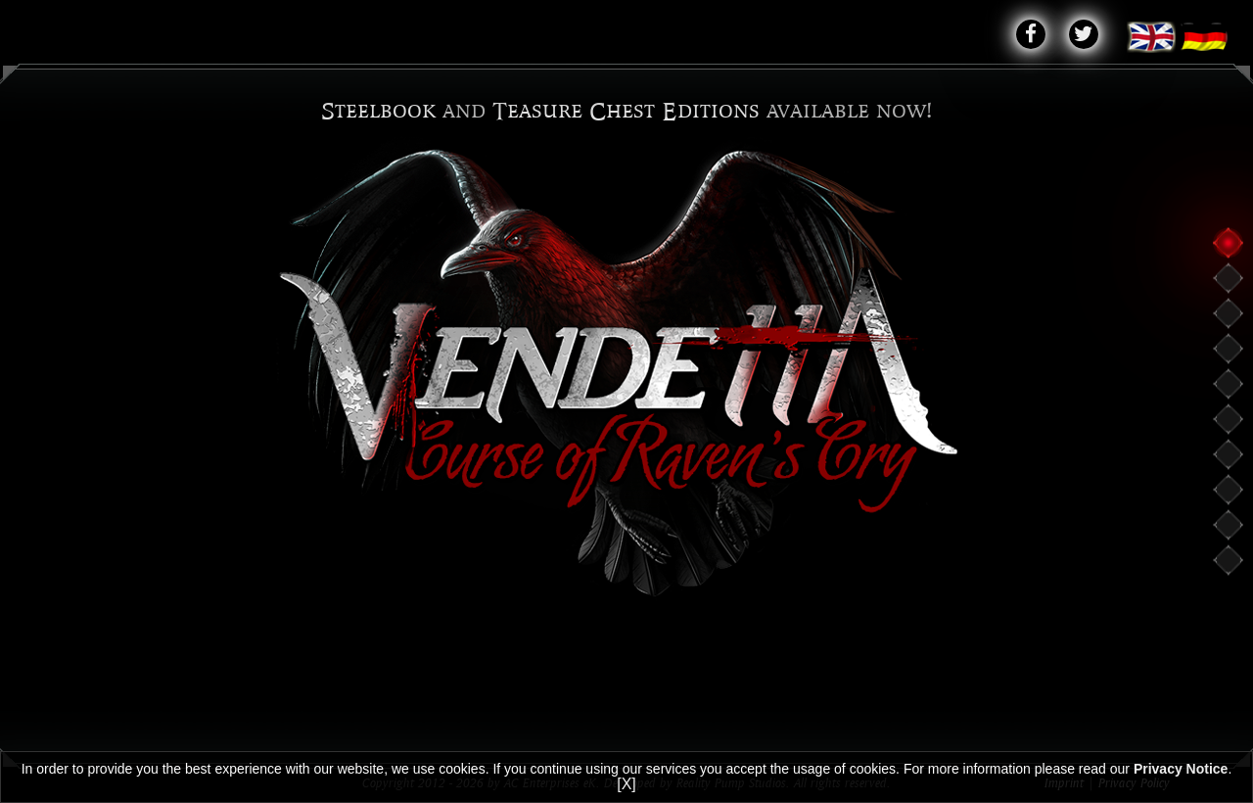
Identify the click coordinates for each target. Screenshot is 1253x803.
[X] (626, 784)
